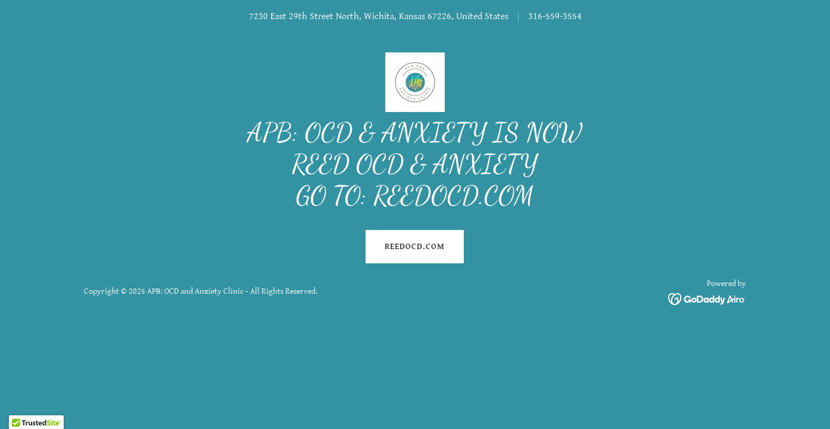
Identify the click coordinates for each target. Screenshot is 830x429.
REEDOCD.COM (415, 246)
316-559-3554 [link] (555, 16)
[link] (415, 82)
